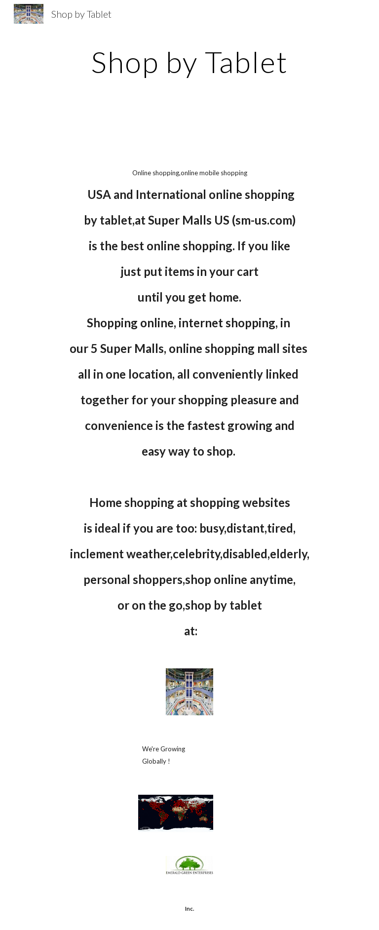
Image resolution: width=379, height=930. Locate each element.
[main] (189, 61)
